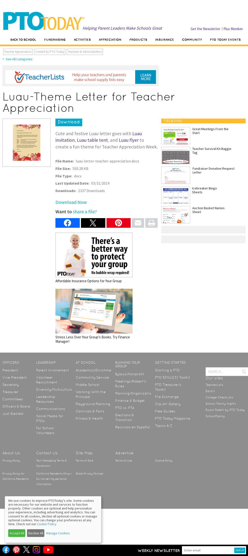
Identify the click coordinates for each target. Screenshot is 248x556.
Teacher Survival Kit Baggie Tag (211, 151)
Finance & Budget (130, 400)
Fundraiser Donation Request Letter (214, 170)
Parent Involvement (52, 370)
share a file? (85, 211)
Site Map (84, 453)
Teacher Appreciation (18, 52)
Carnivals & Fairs (90, 411)
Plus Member (233, 29)
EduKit (210, 391)
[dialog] (53, 519)
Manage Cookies (58, 533)
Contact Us (47, 453)
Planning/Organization (134, 393)
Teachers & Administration (85, 52)
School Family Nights (221, 403)
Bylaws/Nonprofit (129, 374)
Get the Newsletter (205, 29)
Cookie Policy (163, 460)
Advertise (124, 453)
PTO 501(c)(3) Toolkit (172, 377)
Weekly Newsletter (159, 550)
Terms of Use (123, 460)
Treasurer (10, 392)
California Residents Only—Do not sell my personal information (54, 479)
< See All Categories (17, 59)
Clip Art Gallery (168, 404)
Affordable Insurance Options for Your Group (94, 258)
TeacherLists (214, 385)
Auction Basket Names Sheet (208, 210)
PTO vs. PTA (124, 408)
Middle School (87, 385)
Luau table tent (92, 140)
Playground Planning (93, 404)
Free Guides (165, 411)
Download (69, 122)
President (10, 370)
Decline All (35, 533)
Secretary (10, 385)
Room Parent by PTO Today (225, 410)
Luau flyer (129, 140)
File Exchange (167, 397)
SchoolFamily (215, 416)
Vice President (14, 377)
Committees (12, 399)
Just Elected (12, 413)
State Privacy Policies (89, 473)
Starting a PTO (167, 370)
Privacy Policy (11, 460)
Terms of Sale (85, 460)
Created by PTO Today (49, 52)
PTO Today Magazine (172, 418)
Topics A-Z (163, 426)
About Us (11, 453)
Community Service (92, 377)
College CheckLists (219, 397)
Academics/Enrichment (95, 370)
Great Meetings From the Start (210, 131)
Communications (50, 409)
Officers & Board (16, 406)
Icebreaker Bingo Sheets (204, 190)
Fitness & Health (89, 418)
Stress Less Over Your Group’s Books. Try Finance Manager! (94, 316)
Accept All (17, 533)
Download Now (71, 202)
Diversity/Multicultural (54, 389)
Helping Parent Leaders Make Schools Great (122, 28)
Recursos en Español (132, 427)
